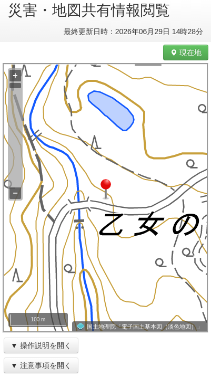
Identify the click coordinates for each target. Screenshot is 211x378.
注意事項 (34, 365)
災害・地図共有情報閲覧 (89, 10)
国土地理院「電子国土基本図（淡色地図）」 (145, 326)
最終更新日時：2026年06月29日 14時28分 (133, 31)
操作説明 (34, 345)
